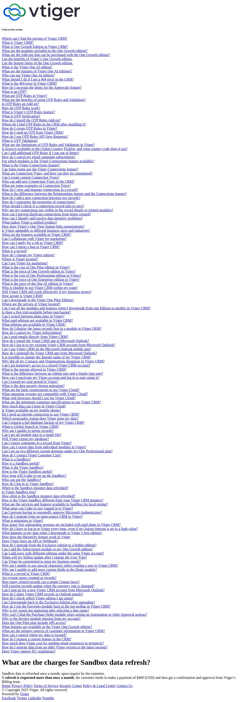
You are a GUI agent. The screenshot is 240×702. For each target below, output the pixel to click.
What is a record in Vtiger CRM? (26, 574)
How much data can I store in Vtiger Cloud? (34, 406)
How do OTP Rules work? (21, 108)
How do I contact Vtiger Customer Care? (31, 455)
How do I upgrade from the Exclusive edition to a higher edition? (49, 545)
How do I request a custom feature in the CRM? (36, 639)
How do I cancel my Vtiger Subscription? (32, 333)
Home (6, 686)
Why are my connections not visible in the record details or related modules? (57, 210)
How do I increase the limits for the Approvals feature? (42, 87)
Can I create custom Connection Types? (30, 177)
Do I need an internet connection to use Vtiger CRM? (40, 414)
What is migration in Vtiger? (22, 520)
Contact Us (124, 686)
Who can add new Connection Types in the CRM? (38, 181)
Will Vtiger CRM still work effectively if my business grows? (46, 292)
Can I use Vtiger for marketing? (25, 263)
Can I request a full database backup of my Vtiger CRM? (43, 422)
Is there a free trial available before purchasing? (36, 312)
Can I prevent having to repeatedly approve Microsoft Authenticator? (52, 512)
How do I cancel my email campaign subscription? (38, 157)
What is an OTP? (14, 92)
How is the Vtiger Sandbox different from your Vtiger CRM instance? (52, 500)
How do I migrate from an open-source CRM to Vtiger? (42, 516)
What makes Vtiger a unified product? (29, 222)
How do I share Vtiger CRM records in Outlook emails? (42, 594)
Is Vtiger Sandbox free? (19, 492)
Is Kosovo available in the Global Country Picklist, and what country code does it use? (64, 149)
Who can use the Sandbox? (21, 480)
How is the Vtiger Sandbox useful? (27, 471)
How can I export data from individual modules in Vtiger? (44, 447)
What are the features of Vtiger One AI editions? (37, 71)
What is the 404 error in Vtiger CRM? (29, 83)
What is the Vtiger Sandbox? (23, 467)
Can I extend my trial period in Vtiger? (30, 382)
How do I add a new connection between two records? (41, 198)
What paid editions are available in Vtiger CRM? (37, 320)
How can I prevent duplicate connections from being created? (46, 214)
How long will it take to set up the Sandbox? (34, 476)
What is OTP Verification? (21, 116)
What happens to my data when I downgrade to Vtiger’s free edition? (52, 533)
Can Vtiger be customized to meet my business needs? (41, 561)
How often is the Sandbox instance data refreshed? (38, 496)
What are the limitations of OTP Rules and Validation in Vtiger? (48, 145)
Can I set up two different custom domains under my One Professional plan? (57, 451)
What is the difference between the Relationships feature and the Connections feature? (64, 194)
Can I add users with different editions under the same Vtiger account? (53, 553)
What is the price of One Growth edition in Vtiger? (39, 271)
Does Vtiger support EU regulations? (28, 651)
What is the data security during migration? (33, 386)
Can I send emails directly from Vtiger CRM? (35, 337)
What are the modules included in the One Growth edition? (44, 51)
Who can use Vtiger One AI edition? (28, 75)
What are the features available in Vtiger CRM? (36, 234)
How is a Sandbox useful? (21, 463)
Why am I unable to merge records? (28, 431)
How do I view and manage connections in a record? (40, 190)
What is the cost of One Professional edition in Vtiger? (41, 275)
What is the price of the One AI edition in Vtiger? (38, 284)
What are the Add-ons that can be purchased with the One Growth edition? (56, 55)
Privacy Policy (22, 686)
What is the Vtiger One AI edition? (27, 67)
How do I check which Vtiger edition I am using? (38, 598)
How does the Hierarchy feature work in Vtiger (36, 537)
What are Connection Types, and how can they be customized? (47, 173)
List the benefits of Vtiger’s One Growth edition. (37, 59)
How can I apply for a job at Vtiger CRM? (32, 243)
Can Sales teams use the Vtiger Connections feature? (40, 169)
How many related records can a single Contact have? (41, 582)
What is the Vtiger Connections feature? (31, 165)
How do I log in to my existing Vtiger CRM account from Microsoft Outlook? (58, 345)
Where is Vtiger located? (20, 259)
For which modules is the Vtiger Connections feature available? (48, 161)
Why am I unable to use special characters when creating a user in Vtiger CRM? (60, 565)
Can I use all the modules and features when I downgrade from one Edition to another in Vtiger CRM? (76, 308)
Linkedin (34, 698)
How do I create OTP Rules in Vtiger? (29, 128)
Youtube (48, 698)
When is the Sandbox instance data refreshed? (35, 488)
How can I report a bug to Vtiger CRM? (31, 247)
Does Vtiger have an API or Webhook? (30, 541)
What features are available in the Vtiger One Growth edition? (47, 627)
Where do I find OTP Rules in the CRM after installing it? (44, 124)
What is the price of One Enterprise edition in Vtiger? (40, 279)
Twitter (22, 698)
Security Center (70, 686)
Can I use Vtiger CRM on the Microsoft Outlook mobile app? (46, 349)
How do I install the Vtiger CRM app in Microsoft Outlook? (45, 341)
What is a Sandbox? (16, 459)
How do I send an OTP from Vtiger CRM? (33, 132)
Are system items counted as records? (29, 578)
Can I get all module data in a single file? (31, 435)
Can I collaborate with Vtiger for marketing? (34, 239)
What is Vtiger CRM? (18, 42)
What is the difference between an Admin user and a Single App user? (52, 373)
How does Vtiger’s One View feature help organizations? (43, 226)
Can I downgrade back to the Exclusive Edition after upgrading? (48, 602)
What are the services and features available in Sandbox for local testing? (55, 504)
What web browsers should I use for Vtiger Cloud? (39, 398)
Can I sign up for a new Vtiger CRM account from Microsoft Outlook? (53, 590)
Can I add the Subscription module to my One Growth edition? (47, 549)
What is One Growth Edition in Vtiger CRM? (35, 47)
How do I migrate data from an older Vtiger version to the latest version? (55, 647)
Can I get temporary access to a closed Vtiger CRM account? (46, 365)
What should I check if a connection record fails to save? (43, 206)
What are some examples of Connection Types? (36, 185)
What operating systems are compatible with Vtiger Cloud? (45, 394)
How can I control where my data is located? (34, 635)
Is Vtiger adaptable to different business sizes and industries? (46, 230)
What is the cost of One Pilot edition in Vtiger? (36, 267)
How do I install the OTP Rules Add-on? (31, 120)
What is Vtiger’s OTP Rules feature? (28, 112)
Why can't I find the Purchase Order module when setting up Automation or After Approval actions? (74, 614)
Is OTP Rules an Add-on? (20, 104)
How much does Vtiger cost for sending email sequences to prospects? (53, 643)
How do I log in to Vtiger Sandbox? (28, 484)
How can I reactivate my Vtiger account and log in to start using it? (50, 377)
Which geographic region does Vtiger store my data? (40, 418)
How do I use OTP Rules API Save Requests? (35, 136)
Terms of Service (46, 686)
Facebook (9, 698)
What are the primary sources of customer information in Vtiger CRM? (53, 631)
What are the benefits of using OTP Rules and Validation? (44, 100)
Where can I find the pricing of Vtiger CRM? (34, 38)
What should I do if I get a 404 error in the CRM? (38, 79)
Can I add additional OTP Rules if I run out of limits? (40, 153)
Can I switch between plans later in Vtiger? (33, 316)
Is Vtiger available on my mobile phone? (31, 410)
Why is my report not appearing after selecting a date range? (45, 610)
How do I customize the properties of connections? (39, 202)
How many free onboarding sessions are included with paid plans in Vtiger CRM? (61, 525)
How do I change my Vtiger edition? (28, 255)
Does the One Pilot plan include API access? (34, 623)
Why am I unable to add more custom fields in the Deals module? (49, 569)
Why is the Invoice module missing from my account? (41, 619)
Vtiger (24, 694)
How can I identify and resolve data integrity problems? (42, 218)
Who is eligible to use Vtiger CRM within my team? (40, 288)
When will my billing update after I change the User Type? (44, 557)
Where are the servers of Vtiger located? (31, 304)
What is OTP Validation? (20, 141)
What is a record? (14, 251)
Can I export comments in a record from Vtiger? (37, 443)
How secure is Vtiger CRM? (22, 296)
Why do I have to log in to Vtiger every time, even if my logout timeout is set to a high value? (70, 529)
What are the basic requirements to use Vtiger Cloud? (40, 390)
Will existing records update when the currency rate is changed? (48, 586)
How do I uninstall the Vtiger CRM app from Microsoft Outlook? (49, 353)
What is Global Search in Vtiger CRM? (30, 427)
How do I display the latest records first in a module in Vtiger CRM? (51, 328)
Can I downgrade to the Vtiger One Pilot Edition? (38, 300)
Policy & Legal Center (99, 686)
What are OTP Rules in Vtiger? (24, 96)
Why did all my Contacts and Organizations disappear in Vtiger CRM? (53, 361)
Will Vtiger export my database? (25, 439)
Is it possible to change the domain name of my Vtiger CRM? (46, 357)
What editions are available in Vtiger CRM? (34, 324)
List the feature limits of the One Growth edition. (37, 63)
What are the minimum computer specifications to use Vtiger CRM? (51, 402)
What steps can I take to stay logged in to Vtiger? (37, 508)
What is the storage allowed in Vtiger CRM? (34, 369)
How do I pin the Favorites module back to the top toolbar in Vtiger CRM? (56, 606)
